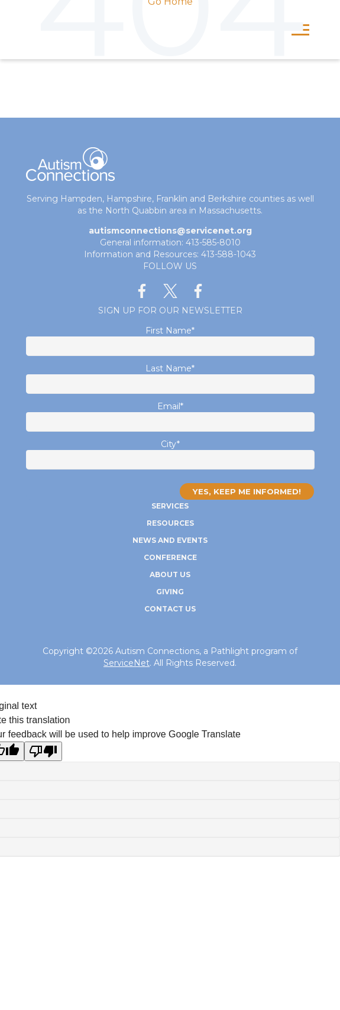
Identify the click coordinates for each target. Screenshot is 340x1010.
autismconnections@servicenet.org (170, 230)
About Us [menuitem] (170, 574)
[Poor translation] (43, 751)
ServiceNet (126, 663)
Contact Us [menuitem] (170, 608)
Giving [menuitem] (170, 591)
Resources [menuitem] (170, 523)
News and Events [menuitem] (170, 540)
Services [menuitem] (170, 505)
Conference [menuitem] (170, 557)
